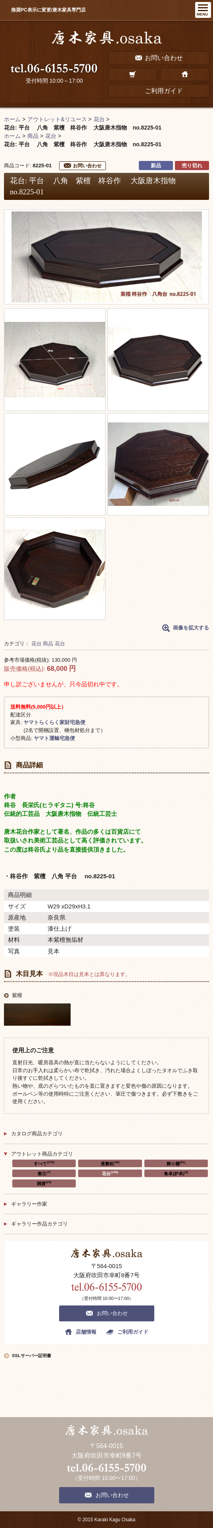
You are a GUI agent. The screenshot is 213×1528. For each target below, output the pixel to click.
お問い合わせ (87, 165)
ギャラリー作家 (29, 1204)
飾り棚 (176, 1163)
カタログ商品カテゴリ (37, 1134)
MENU (202, 14)
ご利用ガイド (132, 1332)
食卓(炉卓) (176, 1173)
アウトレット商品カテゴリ (42, 1154)
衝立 (44, 1173)
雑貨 (44, 1183)
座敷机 (110, 1163)
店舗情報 (86, 1332)
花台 (36, 644)
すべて (44, 1163)
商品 (48, 644)
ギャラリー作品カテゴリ (39, 1224)
